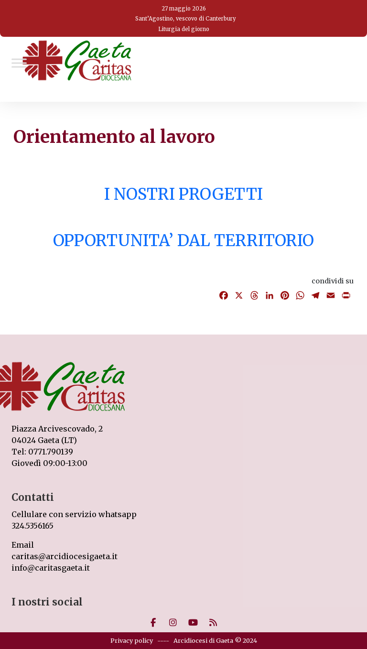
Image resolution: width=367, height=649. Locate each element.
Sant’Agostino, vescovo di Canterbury (185, 18)
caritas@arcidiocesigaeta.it (64, 556)
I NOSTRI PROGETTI (183, 194)
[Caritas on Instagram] (173, 622)
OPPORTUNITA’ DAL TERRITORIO (183, 240)
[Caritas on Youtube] (193, 622)
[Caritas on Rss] (213, 622)
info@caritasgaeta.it (50, 568)
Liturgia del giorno (183, 29)
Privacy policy (131, 640)
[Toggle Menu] (19, 62)
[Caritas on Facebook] (153, 622)
